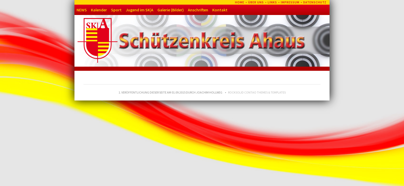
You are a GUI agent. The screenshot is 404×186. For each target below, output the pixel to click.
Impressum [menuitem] (290, 2)
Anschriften (198, 9)
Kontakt (220, 9)
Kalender (99, 9)
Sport (116, 9)
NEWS (82, 9)
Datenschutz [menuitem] (314, 2)
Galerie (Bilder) (170, 9)
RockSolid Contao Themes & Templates (257, 92)
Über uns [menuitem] (256, 2)
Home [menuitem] (239, 2)
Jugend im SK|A (139, 9)
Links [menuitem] (272, 2)
